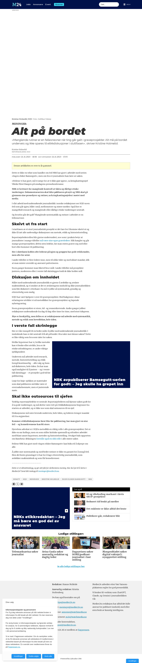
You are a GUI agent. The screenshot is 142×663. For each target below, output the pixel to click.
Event (48, 4)
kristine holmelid (50, 479)
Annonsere (38, 4)
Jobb (28, 4)
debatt (16, 479)
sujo (25, 479)
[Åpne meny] (127, 4)
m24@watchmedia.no (76, 617)
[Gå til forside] (16, 4)
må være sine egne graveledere (55, 240)
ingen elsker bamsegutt (74, 479)
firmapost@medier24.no (64, 625)
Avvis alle (48, 656)
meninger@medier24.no (48, 471)
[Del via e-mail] (21, 484)
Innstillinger (132, 661)
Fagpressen (83, 630)
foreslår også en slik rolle (48, 439)
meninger (34, 479)
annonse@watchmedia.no (74, 612)
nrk (90, 479)
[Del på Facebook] (14, 484)
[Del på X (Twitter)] (18, 484)
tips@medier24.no (66, 602)
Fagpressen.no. (14, 647)
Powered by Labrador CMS (71, 659)
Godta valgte (34, 656)
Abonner (59, 4)
